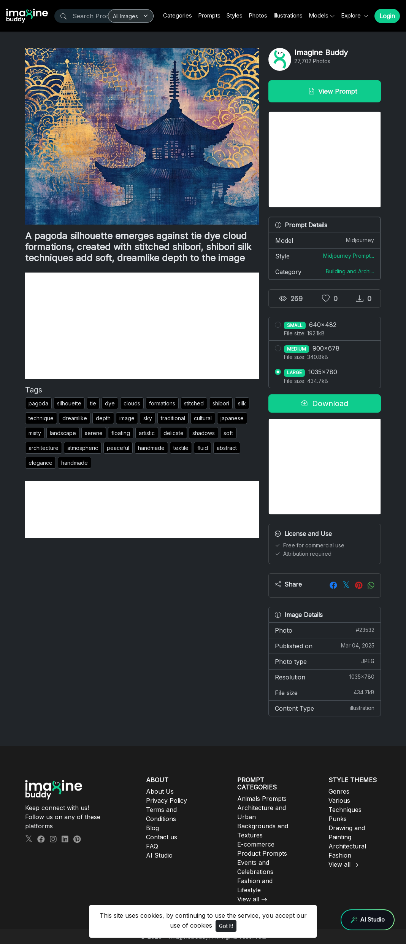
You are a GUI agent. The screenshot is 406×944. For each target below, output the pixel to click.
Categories (177, 15)
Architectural (347, 846)
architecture (44, 448)
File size (324, 692)
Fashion (339, 855)
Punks (337, 819)
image (127, 418)
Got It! (226, 926)
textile (181, 448)
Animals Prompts (262, 798)
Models (318, 15)
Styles (235, 15)
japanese (232, 418)
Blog (152, 828)
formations (162, 403)
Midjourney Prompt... (348, 255)
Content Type (324, 708)
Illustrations (288, 15)
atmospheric (82, 448)
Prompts (209, 15)
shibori (221, 403)
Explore (351, 15)
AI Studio (159, 855)
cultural (203, 418)
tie (93, 403)
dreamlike (74, 418)
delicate (173, 433)
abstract (227, 448)
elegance (40, 462)
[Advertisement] (142, 326)
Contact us (161, 837)
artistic (147, 433)
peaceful (118, 448)
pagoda (38, 403)
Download (324, 403)
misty (35, 433)
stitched (194, 403)
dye (110, 403)
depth (103, 418)
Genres (338, 791)
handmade (151, 448)
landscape (63, 433)
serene (94, 433)
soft (228, 433)
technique (41, 418)
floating (120, 433)
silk (242, 403)
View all (248, 899)
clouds (132, 403)
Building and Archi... (350, 271)
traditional (173, 418)
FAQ (152, 846)
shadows (203, 433)
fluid (202, 448)
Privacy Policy (166, 800)
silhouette (69, 403)
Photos (258, 15)
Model (324, 240)
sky (147, 418)
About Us (160, 791)
